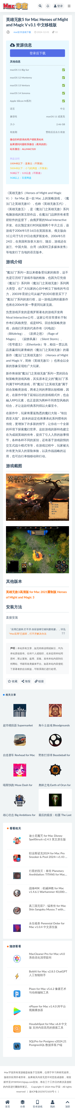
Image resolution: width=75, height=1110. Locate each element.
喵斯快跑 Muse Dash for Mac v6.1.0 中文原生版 (17, 786)
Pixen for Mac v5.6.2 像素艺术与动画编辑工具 (47, 990)
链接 (39, 681)
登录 (58, 6)
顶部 (67, 1104)
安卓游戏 (37, 1104)
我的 (52, 1104)
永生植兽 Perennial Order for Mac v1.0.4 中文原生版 (46, 925)
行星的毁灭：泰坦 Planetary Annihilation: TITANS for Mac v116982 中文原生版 (47, 874)
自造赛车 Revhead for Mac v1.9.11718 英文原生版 (19, 756)
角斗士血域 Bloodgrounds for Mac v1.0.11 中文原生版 (55, 727)
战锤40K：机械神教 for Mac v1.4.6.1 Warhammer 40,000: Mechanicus (47, 891)
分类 (22, 1104)
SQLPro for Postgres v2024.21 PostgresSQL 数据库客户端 (47, 1043)
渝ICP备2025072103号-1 (42, 1091)
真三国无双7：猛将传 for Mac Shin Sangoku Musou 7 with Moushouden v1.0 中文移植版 (47, 909)
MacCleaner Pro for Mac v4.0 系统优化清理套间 (47, 955)
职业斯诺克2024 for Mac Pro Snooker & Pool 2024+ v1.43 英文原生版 (48, 857)
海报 (26, 681)
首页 (7, 1104)
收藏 (12, 681)
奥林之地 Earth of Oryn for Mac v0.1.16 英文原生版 (55, 786)
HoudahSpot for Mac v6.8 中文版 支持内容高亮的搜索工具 (48, 1025)
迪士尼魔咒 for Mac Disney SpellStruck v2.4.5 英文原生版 (47, 837)
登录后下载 (38, 53)
